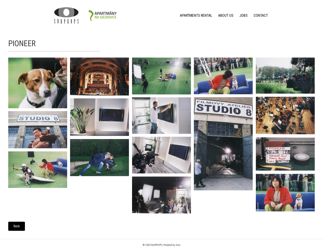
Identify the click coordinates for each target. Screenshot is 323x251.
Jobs (243, 15)
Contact (261, 15)
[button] (16, 226)
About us (225, 15)
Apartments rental (196, 15)
